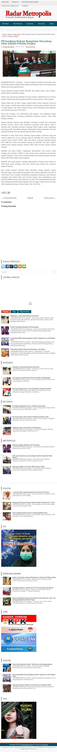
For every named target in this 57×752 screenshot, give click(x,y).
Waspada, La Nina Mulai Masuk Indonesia (24, 316)
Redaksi (15, 2)
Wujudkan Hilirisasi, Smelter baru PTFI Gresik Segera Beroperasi (32, 588)
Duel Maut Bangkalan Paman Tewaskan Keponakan (29, 406)
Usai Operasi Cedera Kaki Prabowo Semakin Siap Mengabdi (31, 378)
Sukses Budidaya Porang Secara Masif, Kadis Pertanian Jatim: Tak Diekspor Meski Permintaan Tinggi (33, 599)
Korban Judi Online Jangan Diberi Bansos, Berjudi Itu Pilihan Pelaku (34, 577)
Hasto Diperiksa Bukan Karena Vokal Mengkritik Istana (29, 513)
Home (4, 34)
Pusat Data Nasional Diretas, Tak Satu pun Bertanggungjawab (32, 664)
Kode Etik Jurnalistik (10, 6)
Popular (5, 311)
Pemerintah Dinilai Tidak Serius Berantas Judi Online (27, 349)
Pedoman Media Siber (30, 2)
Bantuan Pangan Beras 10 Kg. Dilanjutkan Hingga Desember (31, 388)
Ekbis (51, 24)
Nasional (30, 24)
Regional (41, 24)
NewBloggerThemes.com (28, 749)
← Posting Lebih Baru (9, 198)
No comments (30, 47)
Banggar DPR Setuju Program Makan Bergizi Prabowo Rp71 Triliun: (33, 502)
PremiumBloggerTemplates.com (44, 747)
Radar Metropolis (8, 47)
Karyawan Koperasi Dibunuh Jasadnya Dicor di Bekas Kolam (31, 685)
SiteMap (25, 6)
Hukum (4, 29)
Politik (14, 29)
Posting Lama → (49, 198)
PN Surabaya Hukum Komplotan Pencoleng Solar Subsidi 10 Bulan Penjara (26, 42)
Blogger (45, 744)
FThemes (11, 747)
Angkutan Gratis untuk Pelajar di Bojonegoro (26, 427)
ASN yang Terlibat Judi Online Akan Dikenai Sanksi (28, 467)
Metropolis (17, 24)
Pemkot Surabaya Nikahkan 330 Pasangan (24, 327)
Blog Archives (24, 311)
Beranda (5, 2)
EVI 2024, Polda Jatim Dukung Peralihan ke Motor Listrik (30, 417)
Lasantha (30, 747)
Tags (14, 311)
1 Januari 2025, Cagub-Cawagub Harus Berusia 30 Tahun (30, 492)
